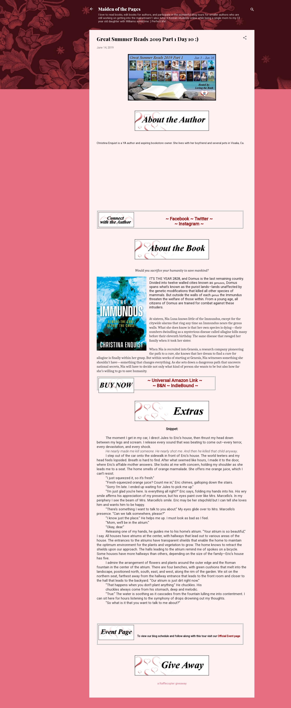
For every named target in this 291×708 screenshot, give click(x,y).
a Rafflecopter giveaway (172, 683)
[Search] (252, 10)
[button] (245, 38)
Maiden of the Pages (119, 9)
